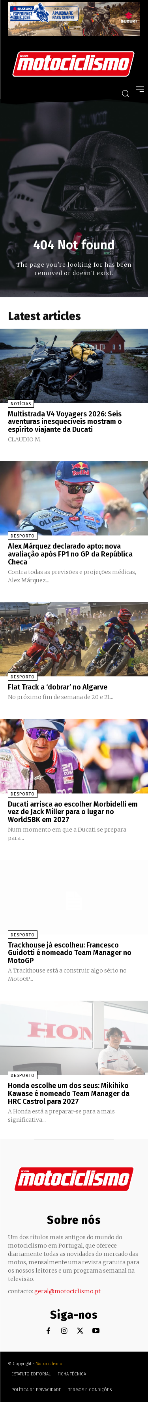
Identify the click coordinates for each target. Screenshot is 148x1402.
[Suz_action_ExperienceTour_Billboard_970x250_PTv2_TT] (74, 34)
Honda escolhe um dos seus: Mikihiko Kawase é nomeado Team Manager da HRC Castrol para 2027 (68, 1093)
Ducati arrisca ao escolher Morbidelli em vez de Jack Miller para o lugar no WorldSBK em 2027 (73, 812)
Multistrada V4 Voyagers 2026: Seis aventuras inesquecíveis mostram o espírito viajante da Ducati (65, 422)
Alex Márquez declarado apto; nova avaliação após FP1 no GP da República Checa (70, 554)
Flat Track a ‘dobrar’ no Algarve (57, 687)
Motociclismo (49, 1363)
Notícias (21, 403)
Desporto (23, 536)
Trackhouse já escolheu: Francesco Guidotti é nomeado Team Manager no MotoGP (69, 953)
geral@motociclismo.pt (67, 1291)
